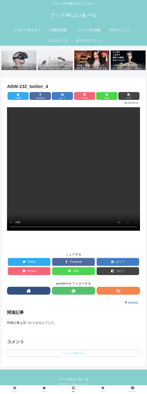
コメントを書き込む (73, 353)
